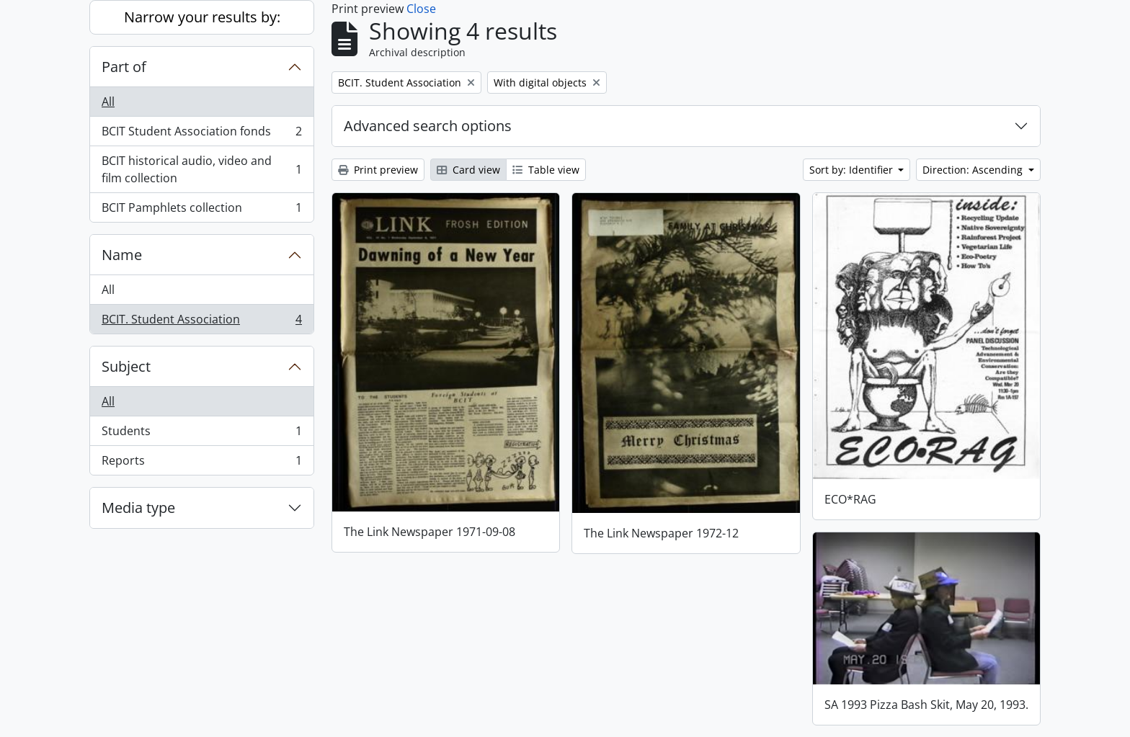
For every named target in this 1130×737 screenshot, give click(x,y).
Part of (124, 66)
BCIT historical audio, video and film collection (201, 169)
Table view (545, 170)
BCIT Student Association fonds (201, 134)
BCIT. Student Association (201, 322)
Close (421, 9)
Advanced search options (428, 125)
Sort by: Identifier (852, 170)
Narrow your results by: (202, 17)
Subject (126, 366)
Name (122, 254)
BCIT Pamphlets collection (201, 210)
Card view (468, 170)
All (108, 102)
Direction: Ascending (974, 170)
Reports (201, 463)
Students (201, 434)
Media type (138, 507)
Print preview (378, 170)
